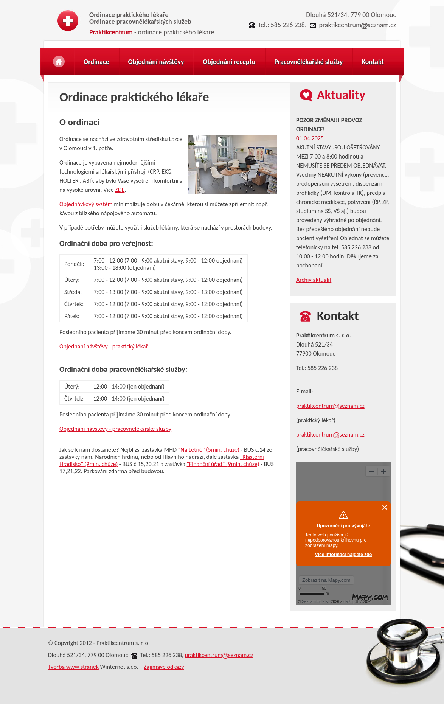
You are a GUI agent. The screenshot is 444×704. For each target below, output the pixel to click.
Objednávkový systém (86, 204)
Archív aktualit (313, 279)
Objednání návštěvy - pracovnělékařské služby (115, 428)
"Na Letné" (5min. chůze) (208, 449)
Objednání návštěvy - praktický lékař (103, 346)
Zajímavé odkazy (164, 666)
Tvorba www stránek (73, 666)
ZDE (119, 189)
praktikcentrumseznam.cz (357, 25)
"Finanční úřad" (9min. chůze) (223, 464)
